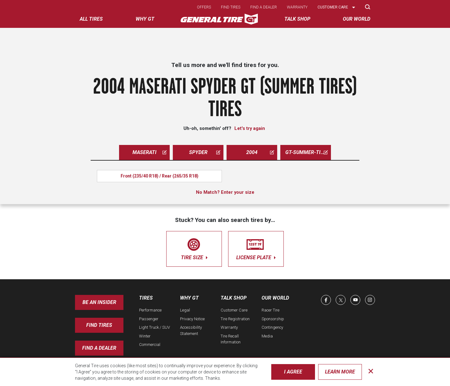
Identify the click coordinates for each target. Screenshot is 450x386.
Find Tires (99, 325)
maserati (149, 152)
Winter (145, 336)
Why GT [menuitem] (145, 19)
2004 (260, 152)
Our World (275, 298)
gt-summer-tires (307, 152)
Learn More (340, 372)
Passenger (148, 319)
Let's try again (249, 128)
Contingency (272, 327)
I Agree (293, 372)
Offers (204, 7)
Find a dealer (263, 7)
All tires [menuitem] (91, 19)
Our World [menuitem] (356, 19)
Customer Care (234, 310)
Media (267, 336)
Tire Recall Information (231, 339)
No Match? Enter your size (225, 192)
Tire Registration (235, 319)
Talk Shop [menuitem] (297, 19)
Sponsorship (273, 319)
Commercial (149, 344)
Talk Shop (234, 298)
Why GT (189, 298)
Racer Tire (270, 310)
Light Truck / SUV (154, 327)
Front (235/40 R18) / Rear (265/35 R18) (159, 175)
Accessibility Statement (191, 330)
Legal (185, 310)
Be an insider (99, 302)
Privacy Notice (192, 319)
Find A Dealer (99, 348)
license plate (255, 247)
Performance (150, 310)
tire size (194, 247)
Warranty (297, 7)
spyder (205, 152)
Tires (146, 298)
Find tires (230, 7)
